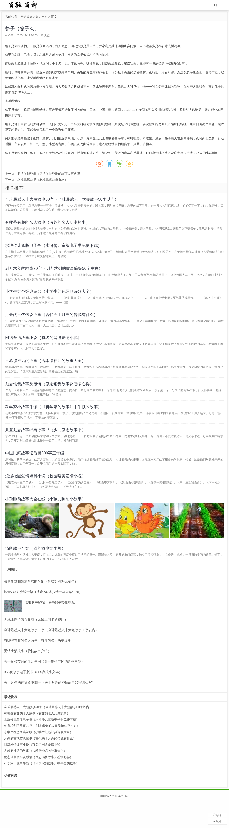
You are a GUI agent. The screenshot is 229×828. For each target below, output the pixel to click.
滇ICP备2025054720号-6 (114, 821)
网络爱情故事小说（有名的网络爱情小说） (44, 349)
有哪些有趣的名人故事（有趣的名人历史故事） (48, 225)
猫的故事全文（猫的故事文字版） (36, 573)
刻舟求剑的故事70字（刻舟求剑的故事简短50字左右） (55, 274)
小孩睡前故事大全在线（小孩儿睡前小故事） (46, 522)
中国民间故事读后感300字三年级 (35, 472)
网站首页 (27, 17)
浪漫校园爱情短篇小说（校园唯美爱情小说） (46, 497)
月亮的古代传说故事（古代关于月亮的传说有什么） (52, 324)
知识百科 (43, 17)
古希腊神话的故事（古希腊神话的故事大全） (46, 373)
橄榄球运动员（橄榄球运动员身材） (42, 179)
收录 (217, 813)
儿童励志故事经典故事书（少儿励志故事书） (46, 448)
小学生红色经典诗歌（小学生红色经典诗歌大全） (50, 299)
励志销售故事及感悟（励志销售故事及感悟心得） (50, 398)
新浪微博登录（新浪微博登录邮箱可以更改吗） (50, 173)
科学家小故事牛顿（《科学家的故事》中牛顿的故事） (54, 423)
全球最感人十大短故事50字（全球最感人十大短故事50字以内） (63, 200)
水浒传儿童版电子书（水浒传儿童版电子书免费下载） (54, 250)
